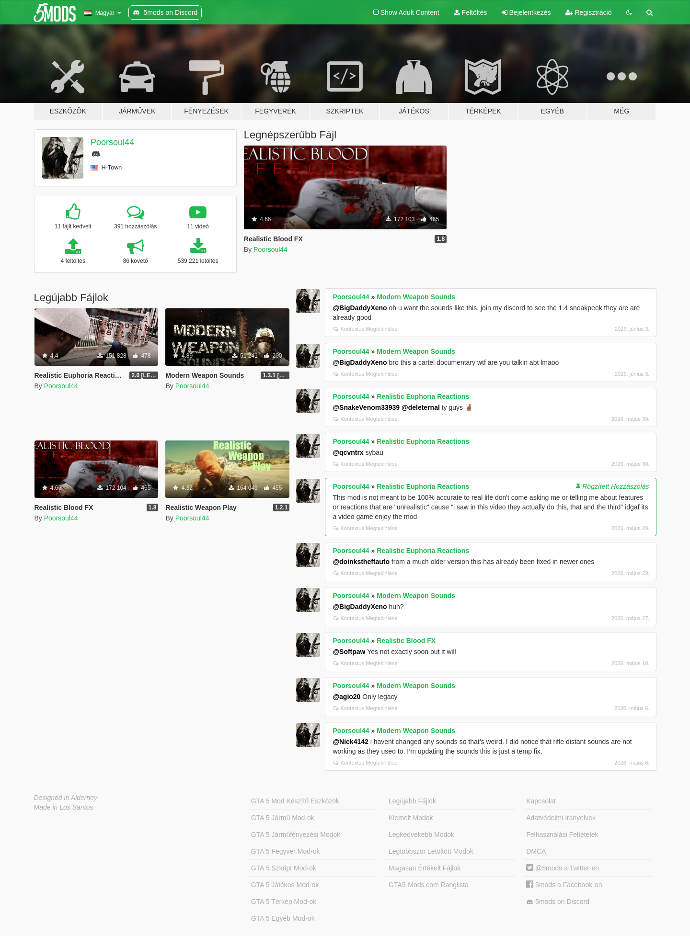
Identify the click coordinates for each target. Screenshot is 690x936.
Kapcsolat (540, 801)
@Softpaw (349, 651)
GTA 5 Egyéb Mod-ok (283, 918)
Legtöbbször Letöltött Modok (431, 851)
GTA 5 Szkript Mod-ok (283, 868)
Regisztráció (588, 12)
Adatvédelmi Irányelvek (561, 818)
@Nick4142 (350, 741)
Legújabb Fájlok (412, 801)
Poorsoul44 (112, 142)
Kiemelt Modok (411, 818)
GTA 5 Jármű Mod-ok (282, 818)
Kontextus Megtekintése (365, 329)
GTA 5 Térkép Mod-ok (283, 901)
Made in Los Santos (63, 807)
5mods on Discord (557, 902)
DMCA (536, 851)
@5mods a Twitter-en (562, 868)
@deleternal (421, 407)
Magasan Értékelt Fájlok (424, 868)
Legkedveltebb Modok (421, 834)
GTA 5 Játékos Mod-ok (285, 885)
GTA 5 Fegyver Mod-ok (285, 851)
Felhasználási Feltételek (562, 834)
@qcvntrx (348, 452)
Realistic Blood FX (406, 640)
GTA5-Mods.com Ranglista (429, 885)
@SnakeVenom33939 (366, 407)
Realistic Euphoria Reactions (423, 396)
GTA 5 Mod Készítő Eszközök (295, 801)
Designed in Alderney (66, 797)
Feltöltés (470, 12)
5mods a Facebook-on (564, 884)
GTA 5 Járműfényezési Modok (295, 834)
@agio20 (346, 696)
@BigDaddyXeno (360, 308)
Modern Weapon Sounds (416, 297)
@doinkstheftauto (361, 561)
